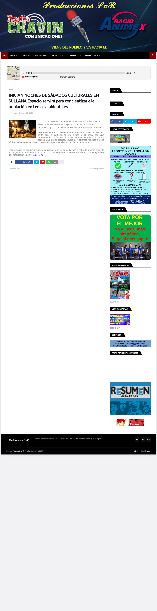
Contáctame (146, 451)
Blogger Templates (14, 451)
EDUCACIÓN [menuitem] (40, 55)
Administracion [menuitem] (92, 55)
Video (112, 97)
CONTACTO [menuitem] (74, 55)
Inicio (11, 90)
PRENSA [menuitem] (26, 55)
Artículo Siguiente (96, 169)
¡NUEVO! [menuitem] (13, 55)
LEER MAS (37, 155)
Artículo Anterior (16, 169)
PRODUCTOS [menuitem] (57, 55)
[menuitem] (4, 55)
